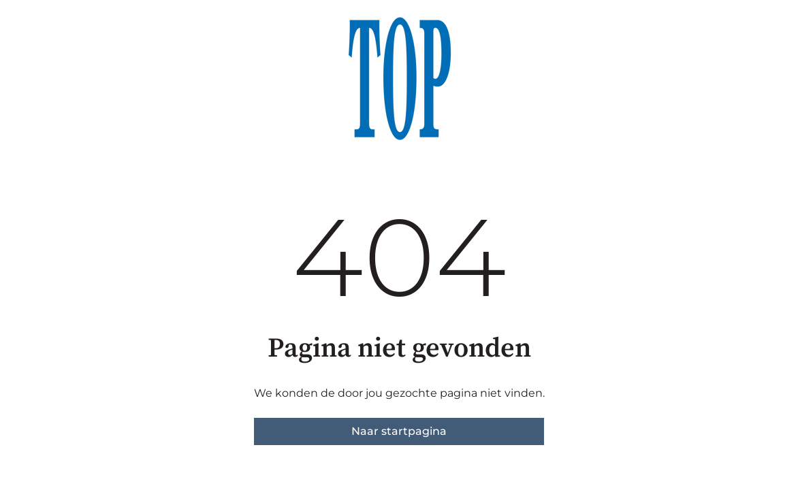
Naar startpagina (399, 431)
